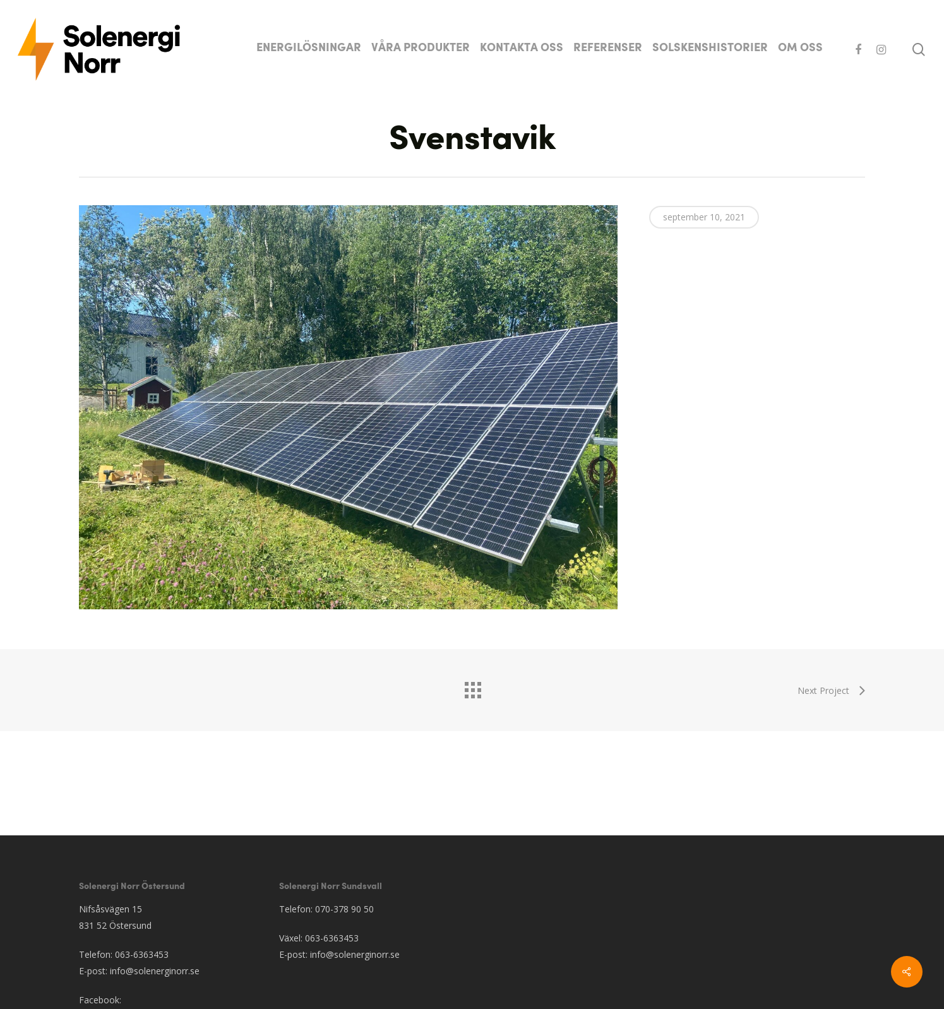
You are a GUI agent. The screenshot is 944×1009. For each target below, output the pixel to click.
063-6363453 (142, 954)
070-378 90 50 (344, 909)
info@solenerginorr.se (155, 971)
